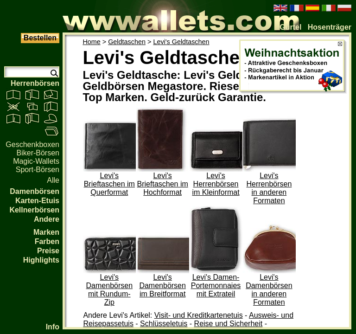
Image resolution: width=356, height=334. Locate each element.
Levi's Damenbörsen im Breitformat (162, 285)
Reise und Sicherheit (228, 324)
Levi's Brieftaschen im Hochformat (162, 184)
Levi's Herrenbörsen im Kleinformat (215, 184)
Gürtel (290, 27)
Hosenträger (329, 27)
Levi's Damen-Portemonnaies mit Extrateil (216, 285)
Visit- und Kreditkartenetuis (198, 315)
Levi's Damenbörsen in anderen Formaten (269, 289)
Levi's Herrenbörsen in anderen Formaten (269, 188)
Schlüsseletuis (163, 324)
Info (52, 327)
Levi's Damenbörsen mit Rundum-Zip (109, 289)
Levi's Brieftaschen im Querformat (109, 184)
